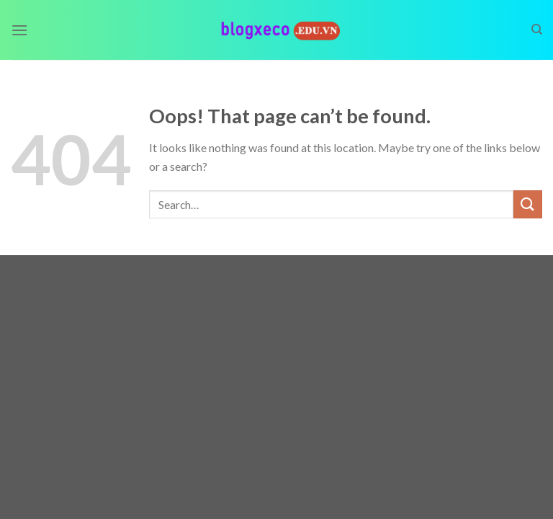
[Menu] (19, 30)
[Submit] (527, 204)
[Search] (536, 29)
